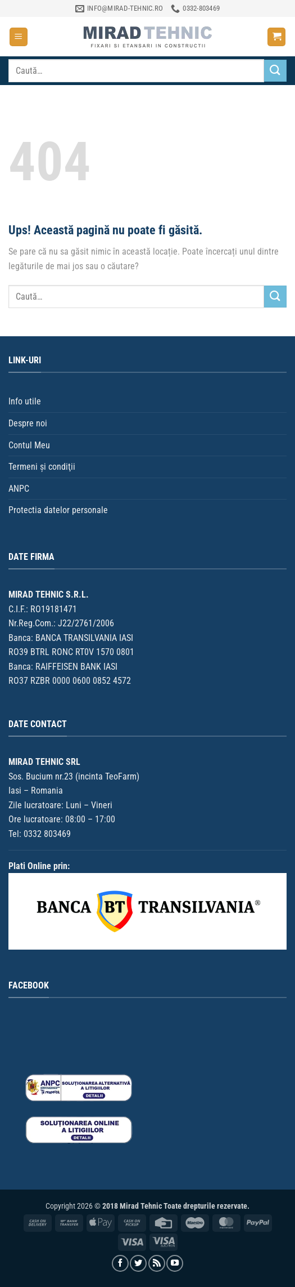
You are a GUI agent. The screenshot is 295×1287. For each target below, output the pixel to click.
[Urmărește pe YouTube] (174, 1263)
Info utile (24, 401)
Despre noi (27, 423)
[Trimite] (275, 71)
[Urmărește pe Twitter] (138, 1263)
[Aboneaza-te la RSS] (156, 1263)
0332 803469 (47, 834)
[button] (19, 37)
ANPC (18, 488)
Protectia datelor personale (58, 510)
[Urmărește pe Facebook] (120, 1263)
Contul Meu (29, 445)
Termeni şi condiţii (41, 466)
